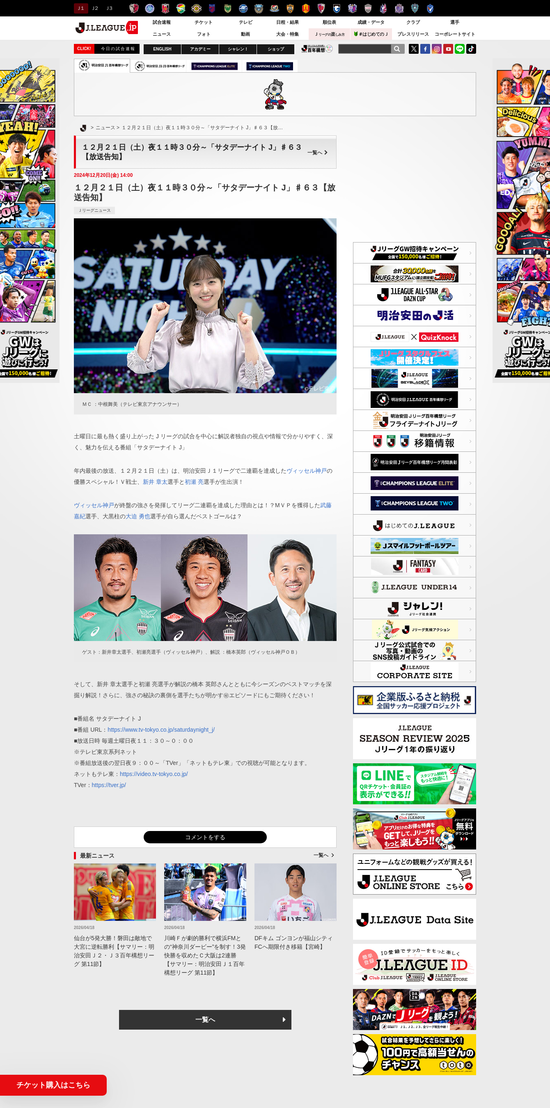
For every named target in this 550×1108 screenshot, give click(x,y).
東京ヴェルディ (227, 8)
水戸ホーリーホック (149, 8)
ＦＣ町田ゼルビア (243, 8)
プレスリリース (413, 34)
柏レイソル (196, 8)
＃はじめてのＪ (371, 34)
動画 (245, 34)
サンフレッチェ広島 (399, 8)
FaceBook (425, 49)
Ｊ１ (79, 8)
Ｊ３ (108, 8)
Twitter (414, 49)
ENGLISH (162, 49)
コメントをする (205, 837)
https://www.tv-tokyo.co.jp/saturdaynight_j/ (161, 729)
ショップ (276, 49)
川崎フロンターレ (259, 8)
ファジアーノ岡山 (383, 8)
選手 (454, 22)
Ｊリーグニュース (94, 210)
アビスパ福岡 (415, 8)
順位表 (329, 22)
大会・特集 (287, 34)
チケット (204, 22)
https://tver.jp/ (109, 785)
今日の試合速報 (118, 48)
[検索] (397, 49)
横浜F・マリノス (274, 8)
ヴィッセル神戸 (368, 8)
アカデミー (200, 49)
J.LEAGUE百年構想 (317, 48)
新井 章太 (155, 481)
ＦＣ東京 (212, 8)
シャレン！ (238, 49)
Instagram (437, 49)
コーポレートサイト (455, 34)
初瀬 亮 (194, 481)
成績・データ (371, 22)
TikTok (471, 49)
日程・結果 (287, 22)
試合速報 (162, 22)
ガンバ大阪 (337, 8)
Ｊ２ (94, 8)
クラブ (413, 22)
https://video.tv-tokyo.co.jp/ (154, 774)
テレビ (245, 22)
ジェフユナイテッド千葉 (181, 8)
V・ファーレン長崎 (430, 8)
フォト (204, 34)
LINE (460, 49)
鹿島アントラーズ (134, 8)
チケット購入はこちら (53, 1085)
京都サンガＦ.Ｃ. (321, 8)
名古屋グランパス (305, 8)
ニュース (162, 34)
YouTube (448, 49)
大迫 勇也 (138, 516)
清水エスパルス (290, 8)
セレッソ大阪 (352, 8)
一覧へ (317, 153)
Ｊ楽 (329, 34)
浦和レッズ (165, 8)
